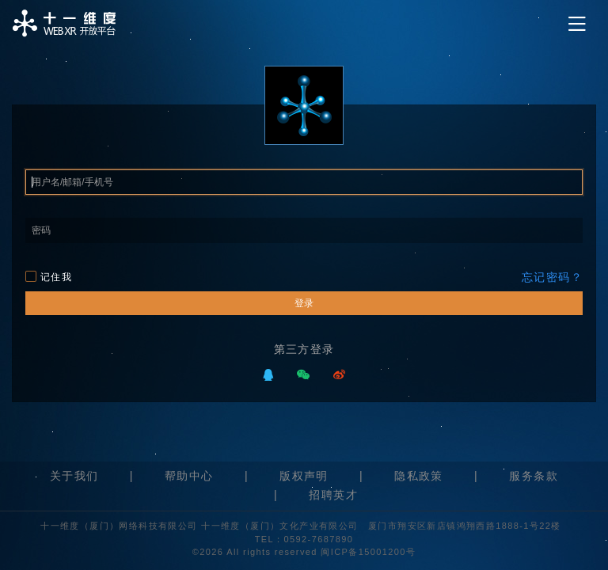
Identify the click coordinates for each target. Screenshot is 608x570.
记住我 (48, 277)
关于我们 (74, 475)
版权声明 (304, 475)
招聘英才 (333, 494)
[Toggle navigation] (577, 24)
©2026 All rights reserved (256, 552)
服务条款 (533, 475)
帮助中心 (189, 475)
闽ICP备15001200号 (368, 552)
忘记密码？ (552, 277)
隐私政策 (418, 475)
